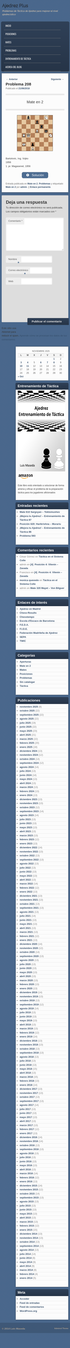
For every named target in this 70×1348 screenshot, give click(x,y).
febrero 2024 (27, 791)
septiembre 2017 (29, 1101)
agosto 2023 (27, 815)
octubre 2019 (27, 1000)
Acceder (24, 1298)
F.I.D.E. (24, 629)
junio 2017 (26, 1113)
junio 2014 (26, 1258)
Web (10, 281)
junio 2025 (26, 726)
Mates (8, 42)
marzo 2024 (26, 787)
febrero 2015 (27, 1225)
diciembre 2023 (28, 799)
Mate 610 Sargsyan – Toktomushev (40, 512)
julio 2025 (25, 722)
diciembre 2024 (28, 751)
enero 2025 (26, 747)
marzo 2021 (26, 932)
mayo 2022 (26, 875)
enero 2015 (26, 1229)
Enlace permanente (40, 187)
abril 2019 (25, 1024)
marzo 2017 (26, 1125)
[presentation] (21, 300)
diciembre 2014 (28, 1233)
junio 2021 (26, 920)
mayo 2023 (26, 827)
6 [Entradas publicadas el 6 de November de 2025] (41, 362)
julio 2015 (25, 1205)
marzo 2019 (26, 1028)
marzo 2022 (26, 883)
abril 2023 (25, 831)
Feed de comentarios (32, 1306)
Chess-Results (28, 612)
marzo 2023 (26, 835)
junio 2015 (26, 1209)
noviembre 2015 (29, 1189)
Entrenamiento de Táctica (18, 59)
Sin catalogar (27, 682)
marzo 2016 (26, 1173)
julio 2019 (25, 1012)
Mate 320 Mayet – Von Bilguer (47, 588)
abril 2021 (25, 928)
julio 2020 (25, 964)
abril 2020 (25, 976)
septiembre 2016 (29, 1149)
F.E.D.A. (24, 624)
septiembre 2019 (29, 1004)
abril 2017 (25, 1121)
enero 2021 (26, 940)
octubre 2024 (27, 759)
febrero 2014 (27, 1274)
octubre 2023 (27, 807)
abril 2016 (25, 1169)
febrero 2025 (27, 742)
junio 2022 (26, 871)
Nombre (13, 260)
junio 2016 (26, 1161)
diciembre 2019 (28, 992)
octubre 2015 (27, 1193)
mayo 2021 (26, 924)
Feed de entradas (30, 1303)
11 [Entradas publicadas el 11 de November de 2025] (28, 366)
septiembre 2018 (29, 1052)
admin (23, 187)
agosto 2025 (27, 718)
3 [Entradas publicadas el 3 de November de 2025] (21, 362)
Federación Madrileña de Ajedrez (38, 632)
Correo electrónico (18, 271)
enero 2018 (26, 1085)
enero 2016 (26, 1181)
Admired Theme (61, 1328)
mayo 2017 (26, 1117)
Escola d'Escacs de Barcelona (37, 620)
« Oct (20, 376)
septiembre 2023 (29, 811)
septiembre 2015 (29, 1197)
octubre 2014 (27, 1241)
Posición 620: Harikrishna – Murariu (40, 524)
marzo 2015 (26, 1221)
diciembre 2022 (28, 847)
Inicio (8, 26)
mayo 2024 (26, 779)
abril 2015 (25, 1217)
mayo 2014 (26, 1262)
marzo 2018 (26, 1076)
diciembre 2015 (28, 1185)
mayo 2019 (26, 1020)
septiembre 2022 (29, 859)
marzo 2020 (26, 980)
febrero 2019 (27, 1032)
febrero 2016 (27, 1177)
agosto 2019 (27, 1008)
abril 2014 (25, 1266)
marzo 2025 (26, 739)
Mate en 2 (32, 183)
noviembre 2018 (29, 1044)
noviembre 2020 (29, 948)
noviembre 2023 (29, 803)
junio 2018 (26, 1064)
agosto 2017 (27, 1105)
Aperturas (25, 661)
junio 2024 (26, 775)
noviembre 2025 (29, 706)
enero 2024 (26, 795)
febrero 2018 (27, 1080)
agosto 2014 (27, 1249)
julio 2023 (25, 819)
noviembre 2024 (29, 754)
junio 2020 (26, 968)
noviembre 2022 (29, 851)
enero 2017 (26, 1133)
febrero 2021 (27, 936)
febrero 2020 (27, 984)
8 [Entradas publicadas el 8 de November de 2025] (54, 362)
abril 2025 (25, 734)
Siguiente (57, 79)
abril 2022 (25, 879)
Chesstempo (27, 617)
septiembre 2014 (29, 1246)
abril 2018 (25, 1072)
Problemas (10, 50)
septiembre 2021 (29, 907)
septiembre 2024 (29, 763)
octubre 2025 (27, 710)
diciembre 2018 (28, 1040)
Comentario (15, 220)
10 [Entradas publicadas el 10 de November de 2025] (21, 366)
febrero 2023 (27, 839)
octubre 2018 (27, 1048)
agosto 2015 (27, 1201)
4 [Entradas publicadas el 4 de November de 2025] (27, 362)
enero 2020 (26, 988)
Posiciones (10, 34)
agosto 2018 (27, 1056)
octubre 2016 (27, 1145)
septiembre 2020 (29, 956)
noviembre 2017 (29, 1093)
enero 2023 (26, 843)
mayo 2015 (26, 1213)
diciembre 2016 (28, 1137)
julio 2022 (25, 867)
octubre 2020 (27, 952)
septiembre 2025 (29, 714)
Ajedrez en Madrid (30, 608)
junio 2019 (26, 1016)
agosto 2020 (27, 960)
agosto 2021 (27, 912)
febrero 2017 (27, 1129)
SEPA (23, 637)
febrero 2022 (27, 887)
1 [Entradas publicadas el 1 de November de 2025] (54, 359)
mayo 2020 (26, 972)
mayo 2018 (26, 1068)
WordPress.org (28, 1311)
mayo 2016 (26, 1165)
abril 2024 (25, 783)
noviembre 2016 (29, 1141)
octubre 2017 (27, 1097)
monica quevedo (29, 580)
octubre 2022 (27, 855)
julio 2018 (25, 1060)
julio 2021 (25, 915)
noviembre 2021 (29, 899)
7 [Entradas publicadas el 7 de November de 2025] (47, 362)
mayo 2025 (26, 730)
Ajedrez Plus (15, 5)
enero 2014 (26, 1278)
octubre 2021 (27, 903)
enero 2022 (26, 891)
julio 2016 (25, 1157)
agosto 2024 (27, 767)
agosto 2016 (27, 1153)
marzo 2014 (26, 1270)
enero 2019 (26, 1036)
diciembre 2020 (28, 944)
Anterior (12, 79)
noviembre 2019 (29, 996)
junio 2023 (26, 823)
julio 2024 (25, 771)
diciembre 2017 (28, 1088)
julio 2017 (25, 1109)
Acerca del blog (13, 67)
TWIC (23, 641)
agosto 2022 (27, 863)
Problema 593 (27, 535)
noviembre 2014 (29, 1237)
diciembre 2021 (28, 895)
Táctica (24, 685)
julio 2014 (25, 1254)
